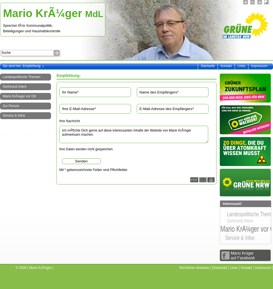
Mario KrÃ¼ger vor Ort (19, 96)
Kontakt (226, 66)
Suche (6, 53)
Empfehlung (34, 66)
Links (241, 66)
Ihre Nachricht (69, 121)
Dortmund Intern (15, 87)
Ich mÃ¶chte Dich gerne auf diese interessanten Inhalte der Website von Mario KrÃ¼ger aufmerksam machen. (133, 134)
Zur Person (11, 106)
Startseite (208, 66)
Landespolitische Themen (22, 77)
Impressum (259, 66)
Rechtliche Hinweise (194, 268)
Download (219, 268)
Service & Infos (14, 115)
